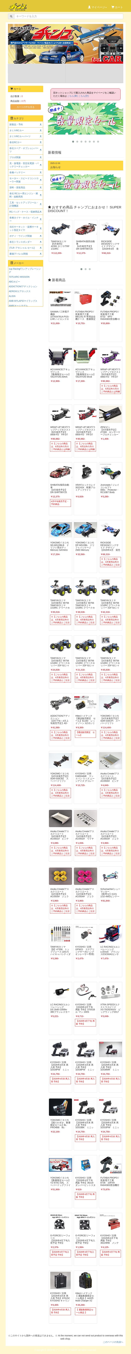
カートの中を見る (26, 107)
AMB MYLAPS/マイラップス (23, 301)
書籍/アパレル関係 (18, 253)
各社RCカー (15, 142)
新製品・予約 (16, 124)
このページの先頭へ (113, 1342)
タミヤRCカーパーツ (20, 136)
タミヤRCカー (16, 130)
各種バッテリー (17, 172)
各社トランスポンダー (20, 242)
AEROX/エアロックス (20, 291)
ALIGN (12, 296)
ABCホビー (14, 281)
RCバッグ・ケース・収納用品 (24, 211)
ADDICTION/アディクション (23, 286)
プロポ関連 (15, 157)
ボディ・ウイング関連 (20, 236)
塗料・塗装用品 (17, 187)
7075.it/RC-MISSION (19, 277)
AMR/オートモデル (18, 305)
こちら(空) (83, 96)
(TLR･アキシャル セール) (22, 248)
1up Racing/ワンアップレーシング (25, 270)
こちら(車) (72, 96)
